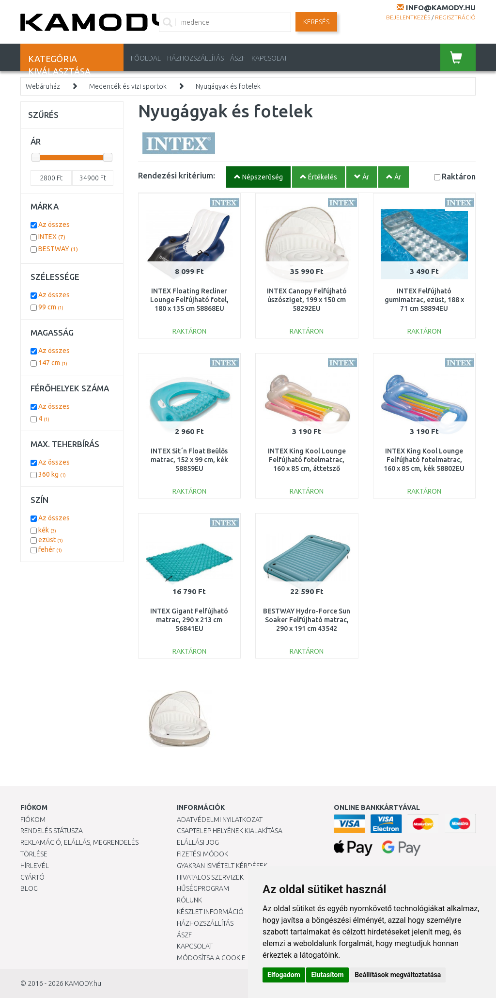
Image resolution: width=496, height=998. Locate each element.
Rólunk (189, 900)
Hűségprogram (203, 888)
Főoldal (146, 58)
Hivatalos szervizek (210, 877)
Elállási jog (198, 842)
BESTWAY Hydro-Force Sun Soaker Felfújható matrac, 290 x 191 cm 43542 (306, 619)
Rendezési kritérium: (176, 175)
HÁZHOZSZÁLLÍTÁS (195, 58)
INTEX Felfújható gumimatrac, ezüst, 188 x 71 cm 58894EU (424, 299)
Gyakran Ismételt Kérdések (222, 865)
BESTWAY (58, 249)
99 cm (50, 307)
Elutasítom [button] (327, 975)
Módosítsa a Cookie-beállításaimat (237, 958)
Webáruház (43, 86)
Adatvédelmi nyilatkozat (220, 819)
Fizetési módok (202, 854)
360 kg (52, 474)
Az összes (54, 224)
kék (47, 530)
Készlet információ (210, 912)
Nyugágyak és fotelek (228, 86)
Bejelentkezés (408, 17)
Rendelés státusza (51, 831)
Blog (29, 888)
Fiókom (33, 819)
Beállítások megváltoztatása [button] (398, 975)
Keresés (316, 22)
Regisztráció (455, 17)
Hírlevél (34, 865)
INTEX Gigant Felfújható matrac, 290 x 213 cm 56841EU (189, 619)
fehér (50, 549)
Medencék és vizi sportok (128, 86)
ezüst (50, 540)
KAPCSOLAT (269, 58)
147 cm (52, 363)
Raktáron (459, 176)
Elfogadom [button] (283, 975)
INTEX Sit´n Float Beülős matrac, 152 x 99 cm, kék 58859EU (189, 459)
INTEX (51, 237)
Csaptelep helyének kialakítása (229, 831)
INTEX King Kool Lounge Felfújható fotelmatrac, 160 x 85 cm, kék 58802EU (424, 459)
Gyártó (32, 877)
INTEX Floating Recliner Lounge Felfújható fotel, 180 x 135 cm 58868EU (189, 299)
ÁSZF (237, 58)
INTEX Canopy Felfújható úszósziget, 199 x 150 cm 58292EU (307, 299)
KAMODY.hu (83, 983)
